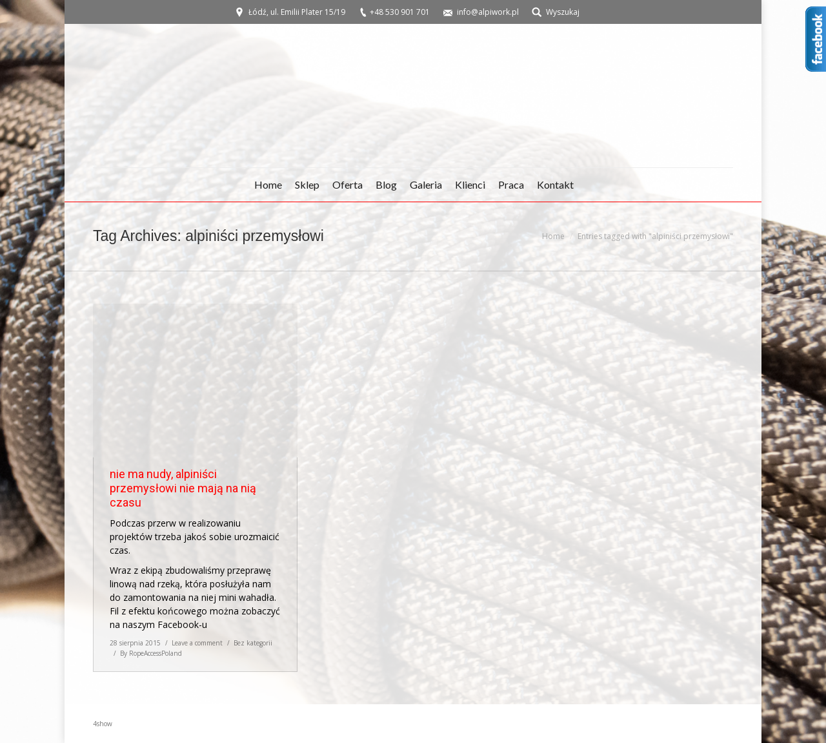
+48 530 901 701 (400, 11)
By (151, 653)
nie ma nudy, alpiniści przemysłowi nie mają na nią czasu (183, 488)
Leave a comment (197, 642)
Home (553, 236)
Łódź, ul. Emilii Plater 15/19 (296, 11)
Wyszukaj (562, 11)
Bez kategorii (253, 642)
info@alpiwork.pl (488, 11)
